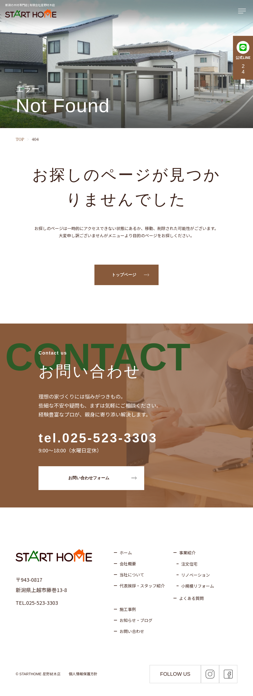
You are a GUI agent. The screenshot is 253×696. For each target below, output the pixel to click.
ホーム (126, 552)
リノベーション (195, 575)
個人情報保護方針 (83, 673)
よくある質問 (191, 598)
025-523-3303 (109, 438)
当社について (132, 575)
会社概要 (128, 563)
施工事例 (128, 609)
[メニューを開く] (243, 11)
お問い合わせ (132, 631)
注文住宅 (189, 564)
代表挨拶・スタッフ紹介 (142, 586)
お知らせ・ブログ (136, 620)
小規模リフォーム (197, 586)
